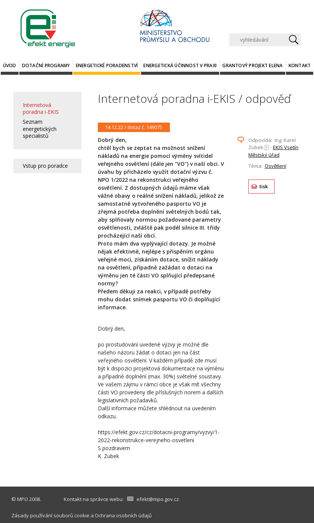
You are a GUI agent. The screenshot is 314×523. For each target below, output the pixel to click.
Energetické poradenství (107, 65)
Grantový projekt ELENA (252, 65)
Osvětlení (275, 165)
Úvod (9, 65)
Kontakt (300, 65)
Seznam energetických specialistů (40, 128)
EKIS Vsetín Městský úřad (273, 151)
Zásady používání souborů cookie (50, 515)
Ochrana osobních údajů (123, 515)
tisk (263, 186)
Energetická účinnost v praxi (180, 65)
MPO (22, 499)
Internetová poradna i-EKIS (41, 108)
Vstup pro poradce (45, 165)
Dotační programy (46, 65)
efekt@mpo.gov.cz (158, 499)
